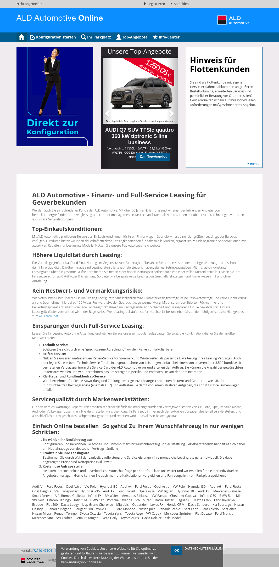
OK (176, 550)
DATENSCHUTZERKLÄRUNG (205, 548)
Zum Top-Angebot (153, 156)
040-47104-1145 (47, 550)
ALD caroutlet (48, 316)
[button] (107, 112)
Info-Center (166, 37)
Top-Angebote (132, 37)
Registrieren (154, 4)
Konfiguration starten (53, 37)
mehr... (253, 164)
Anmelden (179, 4)
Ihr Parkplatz (96, 37)
